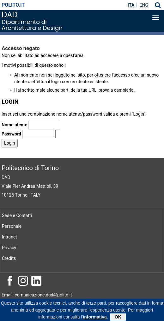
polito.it (13, 5)
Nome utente (14, 124)
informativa (94, 317)
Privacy (9, 247)
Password (11, 133)
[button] (157, 5)
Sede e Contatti (17, 215)
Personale (11, 226)
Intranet (9, 236)
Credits (9, 258)
